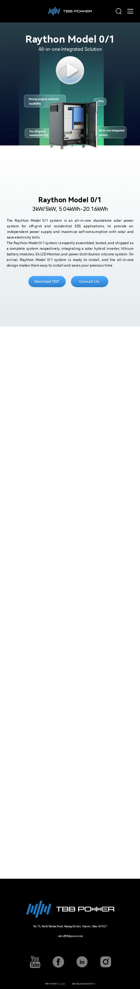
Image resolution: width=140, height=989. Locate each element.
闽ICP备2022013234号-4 (83, 983)
